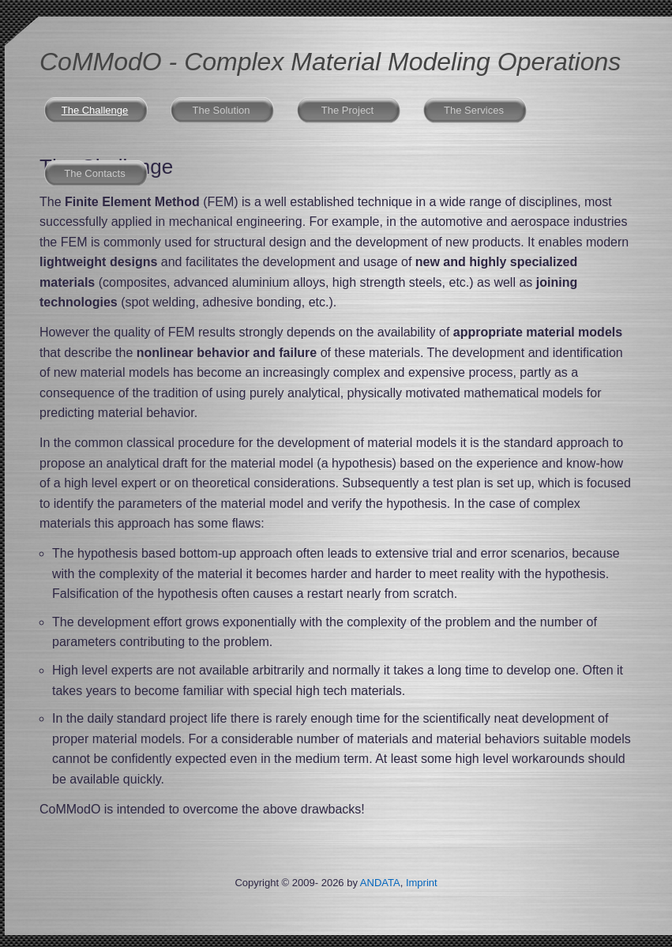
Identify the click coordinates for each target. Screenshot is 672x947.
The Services (474, 110)
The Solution (221, 110)
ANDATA (380, 883)
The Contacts (94, 173)
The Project (347, 110)
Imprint (421, 883)
